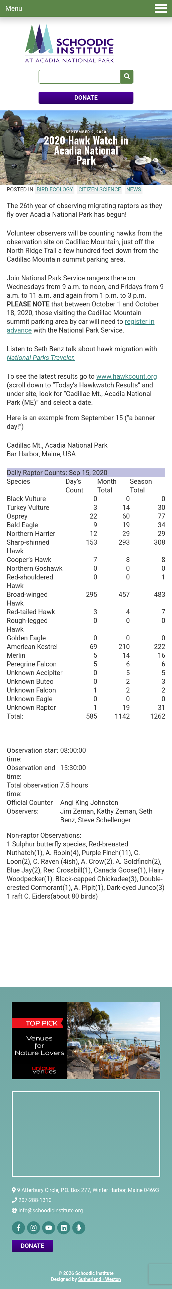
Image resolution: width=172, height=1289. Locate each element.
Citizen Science (99, 189)
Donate (32, 1245)
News (133, 189)
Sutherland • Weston (99, 1279)
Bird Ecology (55, 189)
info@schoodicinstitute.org (50, 1210)
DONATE (86, 97)
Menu (86, 8)
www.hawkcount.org (126, 376)
